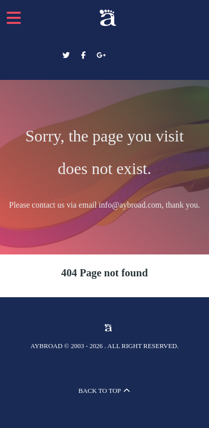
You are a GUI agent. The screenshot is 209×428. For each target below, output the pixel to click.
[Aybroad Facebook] (84, 55)
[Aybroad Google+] (101, 55)
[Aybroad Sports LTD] (104, 18)
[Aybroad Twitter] (67, 55)
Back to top (104, 390)
